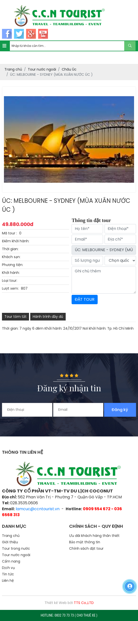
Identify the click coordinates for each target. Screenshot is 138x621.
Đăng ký (120, 410)
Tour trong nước (16, 548)
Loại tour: (9, 280)
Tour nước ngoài (16, 554)
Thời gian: (10, 248)
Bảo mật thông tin (84, 542)
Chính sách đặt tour (86, 548)
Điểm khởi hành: (15, 241)
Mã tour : (9, 233)
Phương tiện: (12, 264)
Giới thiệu (10, 542)
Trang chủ (11, 535)
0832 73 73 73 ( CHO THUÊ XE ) (76, 615)
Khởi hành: (11, 272)
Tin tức (8, 574)
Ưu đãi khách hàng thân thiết (94, 535)
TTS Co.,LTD (84, 602)
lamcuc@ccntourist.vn (38, 509)
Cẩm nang (11, 561)
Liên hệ (8, 580)
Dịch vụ (8, 567)
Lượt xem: (10, 288)
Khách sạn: (11, 256)
